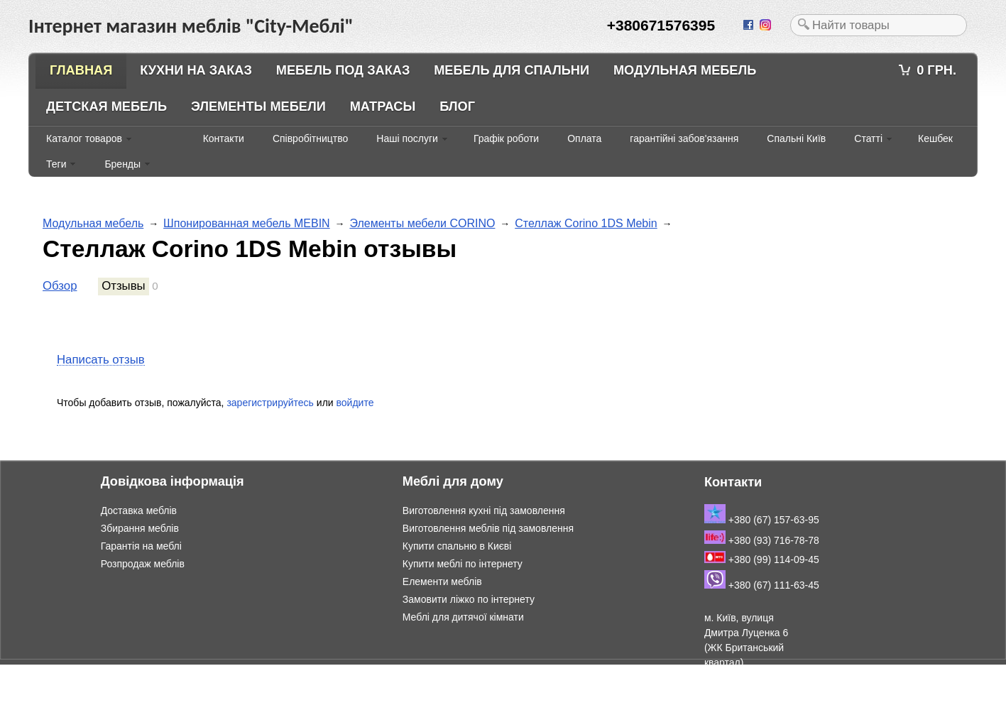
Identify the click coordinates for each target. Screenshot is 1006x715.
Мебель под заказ (343, 70)
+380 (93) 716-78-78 (761, 540)
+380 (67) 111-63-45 (761, 585)
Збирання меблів (140, 528)
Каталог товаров (84, 138)
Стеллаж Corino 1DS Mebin (586, 223)
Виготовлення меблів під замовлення (488, 528)
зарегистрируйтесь (270, 402)
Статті (868, 138)
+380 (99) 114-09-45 (761, 559)
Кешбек (935, 138)
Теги (56, 164)
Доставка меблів (139, 510)
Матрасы (383, 106)
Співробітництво (310, 138)
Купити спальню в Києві (457, 546)
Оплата (584, 138)
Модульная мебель (684, 70)
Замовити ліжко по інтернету (469, 599)
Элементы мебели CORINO (422, 223)
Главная (81, 70)
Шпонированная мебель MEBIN (246, 223)
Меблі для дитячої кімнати (463, 617)
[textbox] (878, 25)
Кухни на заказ (196, 70)
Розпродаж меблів (143, 563)
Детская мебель (106, 106)
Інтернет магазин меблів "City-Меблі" (149, 672)
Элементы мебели (258, 106)
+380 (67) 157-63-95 (761, 519)
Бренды (122, 164)
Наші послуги (407, 138)
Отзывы (123, 286)
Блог (457, 106)
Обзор (60, 286)
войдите (355, 402)
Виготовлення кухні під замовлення (484, 510)
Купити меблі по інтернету (463, 563)
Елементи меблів (442, 581)
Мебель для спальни (511, 70)
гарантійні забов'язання (684, 138)
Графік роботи (506, 138)
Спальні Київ (796, 138)
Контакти (223, 138)
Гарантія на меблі (141, 546)
